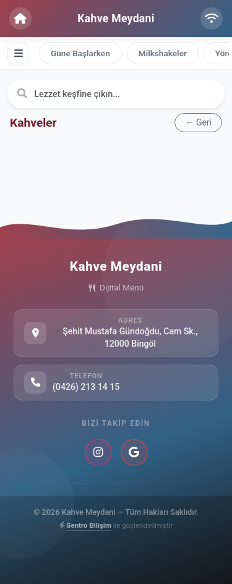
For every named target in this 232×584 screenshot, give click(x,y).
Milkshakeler (163, 53)
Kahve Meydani (115, 18)
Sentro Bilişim (88, 525)
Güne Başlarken (80, 53)
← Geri (198, 122)
